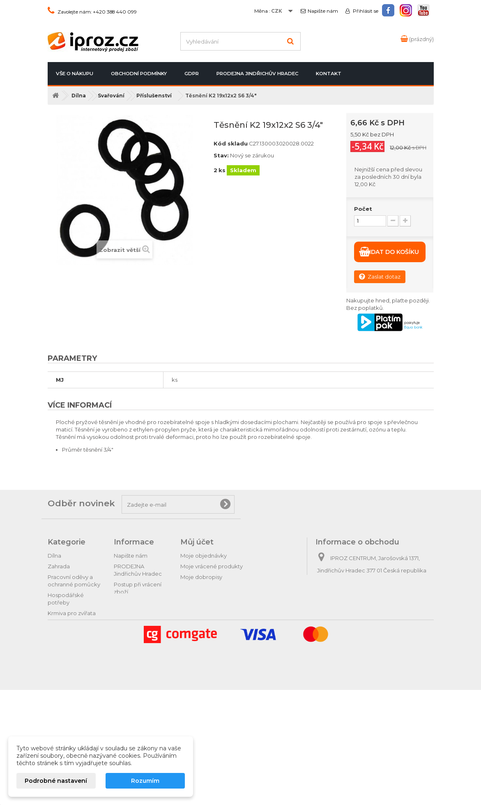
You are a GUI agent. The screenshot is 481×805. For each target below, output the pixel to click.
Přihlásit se (365, 11)
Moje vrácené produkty (211, 566)
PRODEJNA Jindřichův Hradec (257, 73)
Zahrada (59, 566)
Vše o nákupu (74, 73)
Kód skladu (231, 143)
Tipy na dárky (65, 674)
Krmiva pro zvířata (72, 613)
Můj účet (197, 542)
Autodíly (58, 663)
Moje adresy (196, 587)
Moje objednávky (203, 555)
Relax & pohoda (69, 695)
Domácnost (63, 623)
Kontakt (328, 73)
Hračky (57, 706)
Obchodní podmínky (139, 73)
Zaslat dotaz (379, 276)
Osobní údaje (198, 598)
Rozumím (145, 780)
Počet (363, 208)
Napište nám (323, 11)
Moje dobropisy (201, 577)
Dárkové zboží (67, 684)
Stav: (221, 155)
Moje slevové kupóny (208, 609)
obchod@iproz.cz (373, 600)
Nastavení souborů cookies (216, 619)
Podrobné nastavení (56, 780)
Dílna (54, 555)
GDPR (191, 73)
